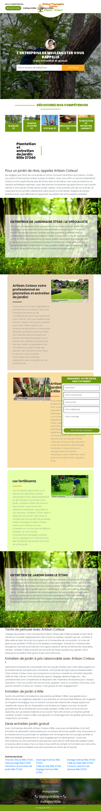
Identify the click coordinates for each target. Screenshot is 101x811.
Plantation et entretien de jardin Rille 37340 (18, 768)
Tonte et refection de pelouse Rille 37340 (78, 768)
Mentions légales (58, 808)
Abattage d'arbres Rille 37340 (48, 761)
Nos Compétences (14, 4)
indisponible (47, 796)
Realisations (13, 8)
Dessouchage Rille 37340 (18, 763)
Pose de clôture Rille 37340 (19, 759)
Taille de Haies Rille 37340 (80, 763)
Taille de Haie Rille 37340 (48, 766)
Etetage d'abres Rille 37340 (81, 759)
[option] (13, 123)
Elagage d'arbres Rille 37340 (47, 771)
